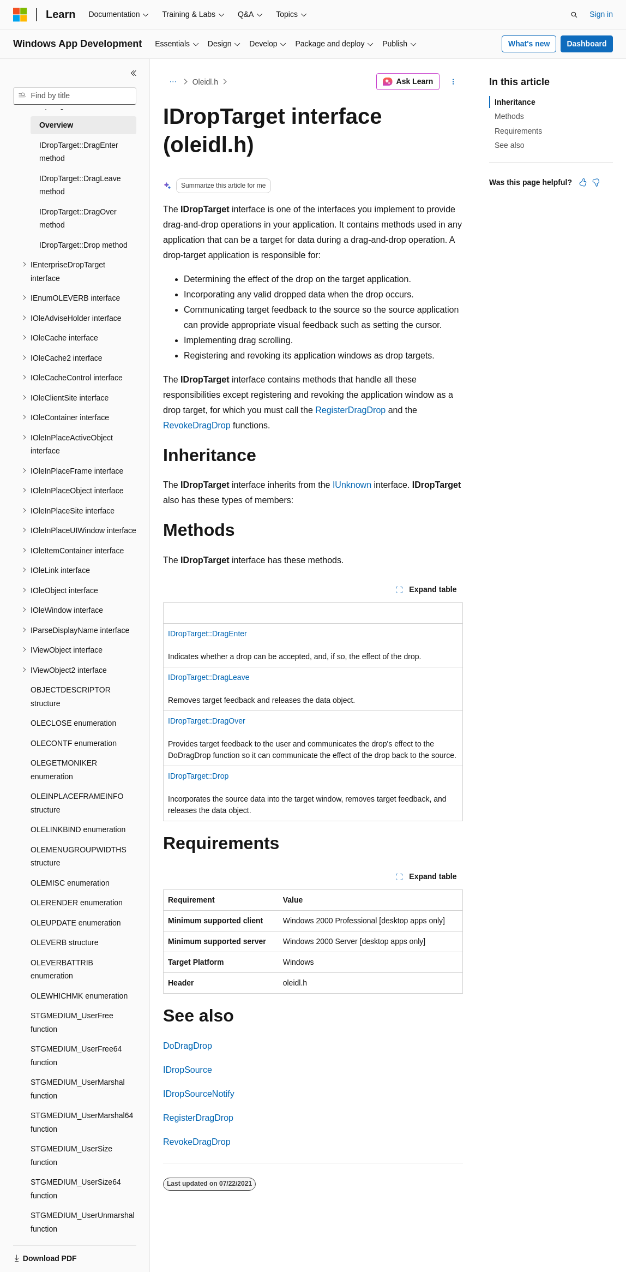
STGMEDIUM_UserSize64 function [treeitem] (76, 1189)
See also (509, 145)
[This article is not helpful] (596, 182)
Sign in (601, 14)
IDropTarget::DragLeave (208, 677)
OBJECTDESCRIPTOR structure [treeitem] (71, 696)
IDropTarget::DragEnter (207, 633)
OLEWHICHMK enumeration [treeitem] (79, 996)
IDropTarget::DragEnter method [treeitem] (78, 152)
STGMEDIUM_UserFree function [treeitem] (72, 1022)
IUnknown (352, 484)
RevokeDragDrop (197, 425)
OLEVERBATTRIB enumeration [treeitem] (62, 969)
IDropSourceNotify (198, 1093)
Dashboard (586, 43)
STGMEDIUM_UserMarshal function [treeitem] (78, 1089)
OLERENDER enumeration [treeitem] (77, 902)
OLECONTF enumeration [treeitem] (74, 743)
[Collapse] (133, 73)
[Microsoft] (20, 15)
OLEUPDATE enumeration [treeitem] (76, 922)
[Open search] (574, 15)
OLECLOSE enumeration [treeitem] (73, 723)
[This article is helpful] (582, 182)
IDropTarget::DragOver (206, 720)
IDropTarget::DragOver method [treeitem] (78, 218)
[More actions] (453, 82)
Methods (509, 116)
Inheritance (515, 102)
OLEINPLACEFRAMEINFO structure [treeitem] (77, 803)
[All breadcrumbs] (172, 82)
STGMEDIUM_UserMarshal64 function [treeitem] (82, 1122)
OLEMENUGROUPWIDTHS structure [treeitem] (79, 856)
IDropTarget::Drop (198, 776)
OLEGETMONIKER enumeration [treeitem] (64, 770)
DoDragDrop (187, 1045)
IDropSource (187, 1069)
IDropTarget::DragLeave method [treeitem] (80, 185)
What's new (529, 43)
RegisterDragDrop (350, 410)
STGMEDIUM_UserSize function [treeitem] (71, 1155)
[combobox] (74, 96)
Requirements (518, 131)
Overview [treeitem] (56, 125)
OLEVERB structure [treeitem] (65, 942)
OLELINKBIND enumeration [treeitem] (78, 829)
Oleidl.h (205, 81)
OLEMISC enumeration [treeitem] (70, 883)
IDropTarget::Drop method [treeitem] (83, 245)
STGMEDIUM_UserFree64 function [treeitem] (76, 1055)
